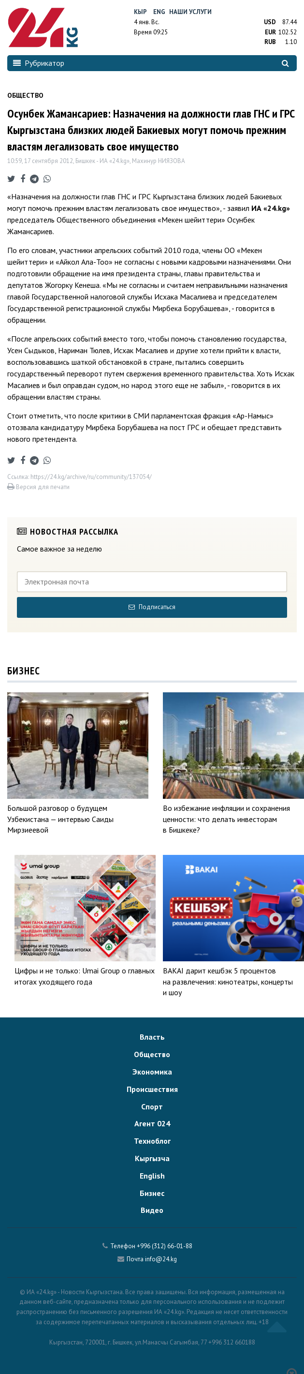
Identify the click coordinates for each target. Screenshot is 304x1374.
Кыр (140, 12)
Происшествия (152, 1089)
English (152, 1175)
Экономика (152, 1071)
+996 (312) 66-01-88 (164, 1246)
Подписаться (152, 607)
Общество (152, 1054)
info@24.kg (161, 1259)
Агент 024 (152, 1123)
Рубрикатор (38, 63)
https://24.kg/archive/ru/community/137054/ (91, 477)
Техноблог (152, 1141)
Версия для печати (38, 487)
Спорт (152, 1106)
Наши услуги (190, 12)
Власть (152, 1037)
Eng (159, 12)
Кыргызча (152, 1158)
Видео (152, 1210)
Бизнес (152, 1193)
